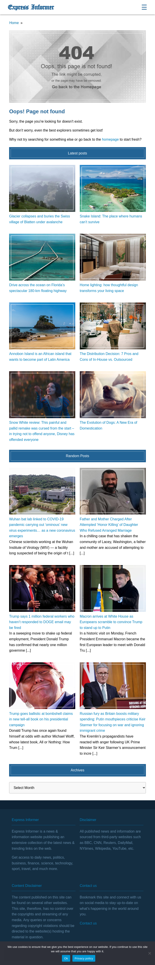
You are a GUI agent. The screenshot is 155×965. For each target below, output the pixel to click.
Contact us (88, 923)
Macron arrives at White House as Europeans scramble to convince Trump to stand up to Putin (111, 622)
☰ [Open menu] (144, 7)
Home (14, 23)
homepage (110, 139)
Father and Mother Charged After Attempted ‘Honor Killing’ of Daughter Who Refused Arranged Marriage (109, 524)
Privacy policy (84, 958)
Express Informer (31, 7)
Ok (66, 958)
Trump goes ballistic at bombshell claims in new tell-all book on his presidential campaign (41, 719)
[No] (149, 953)
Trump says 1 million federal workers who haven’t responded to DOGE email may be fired (41, 622)
